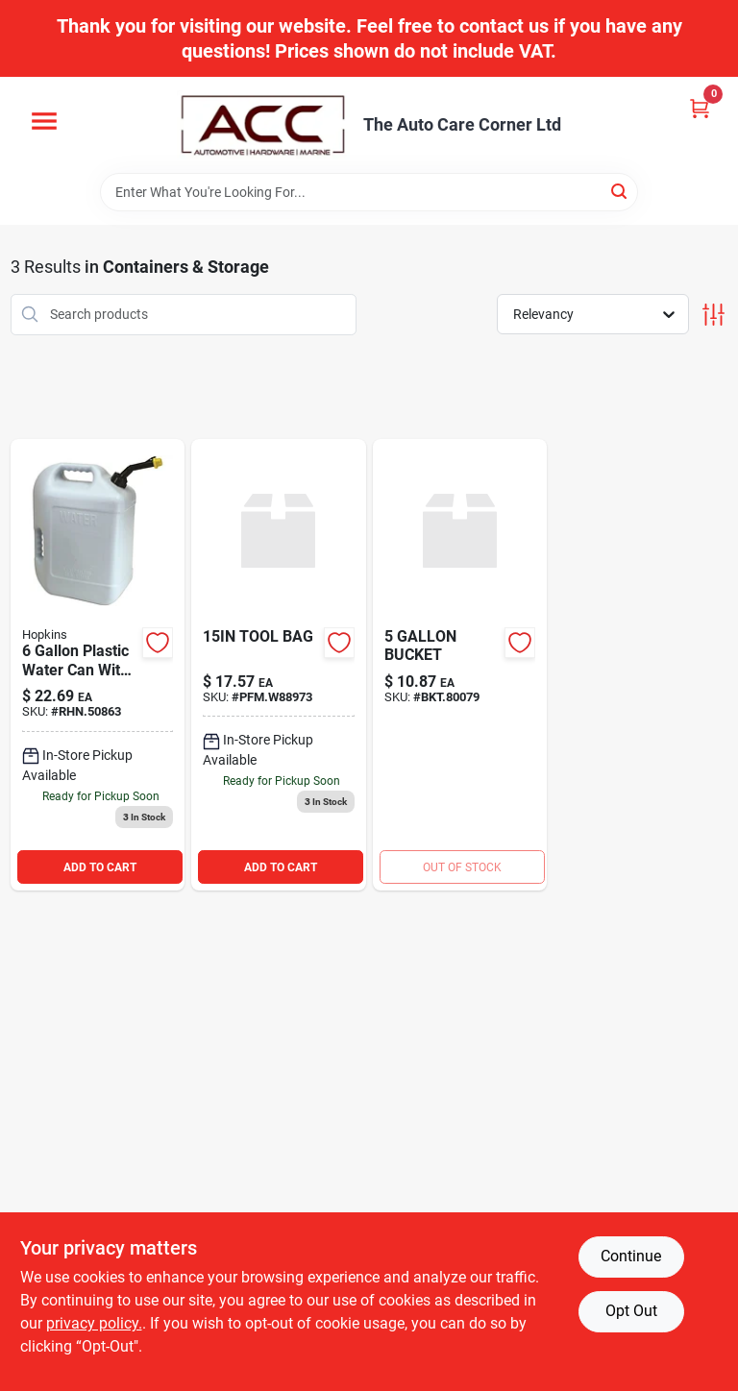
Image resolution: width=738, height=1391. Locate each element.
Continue (631, 1256)
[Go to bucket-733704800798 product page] (460, 665)
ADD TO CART (99, 867)
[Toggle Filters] (713, 315)
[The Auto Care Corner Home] (263, 124)
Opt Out (631, 1311)
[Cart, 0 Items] (699, 108)
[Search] (620, 191)
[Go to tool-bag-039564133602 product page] (278, 665)
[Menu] (44, 121)
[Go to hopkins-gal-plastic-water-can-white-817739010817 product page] (98, 665)
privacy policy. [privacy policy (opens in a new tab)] (94, 1323)
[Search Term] (369, 192)
